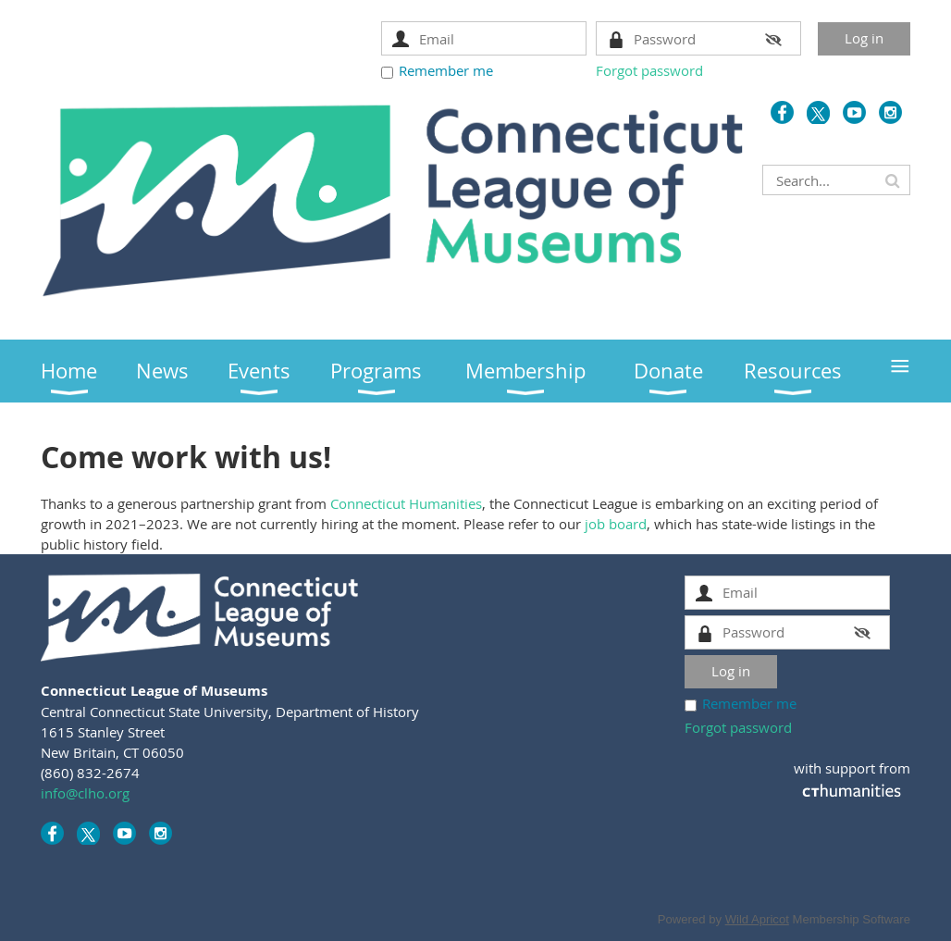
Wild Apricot (757, 919)
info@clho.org (85, 793)
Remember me (446, 70)
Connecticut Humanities (406, 503)
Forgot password (649, 70)
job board (616, 523)
